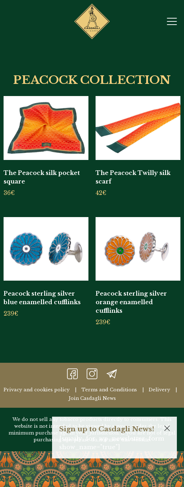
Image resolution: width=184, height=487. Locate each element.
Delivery (159, 389)
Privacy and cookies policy (37, 389)
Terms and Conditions (109, 389)
